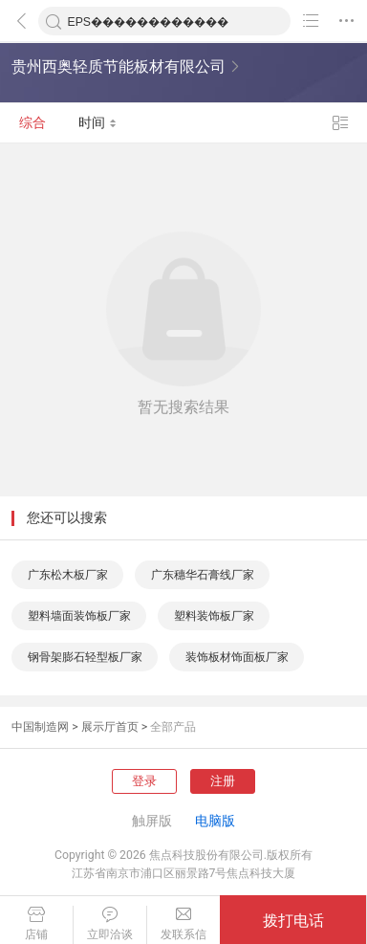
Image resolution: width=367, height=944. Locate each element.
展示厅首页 (110, 727)
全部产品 (173, 727)
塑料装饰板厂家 (214, 616)
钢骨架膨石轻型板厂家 (85, 657)
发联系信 (184, 924)
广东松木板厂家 (68, 575)
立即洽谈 (109, 924)
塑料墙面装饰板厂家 (79, 616)
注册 (222, 781)
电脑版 (215, 820)
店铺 (36, 924)
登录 (144, 781)
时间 (97, 122)
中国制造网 (40, 727)
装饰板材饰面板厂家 (237, 657)
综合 (32, 122)
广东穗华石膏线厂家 (202, 575)
